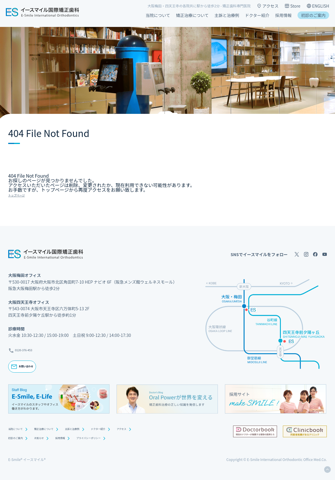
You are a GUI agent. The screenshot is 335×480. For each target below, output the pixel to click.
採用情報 (283, 15)
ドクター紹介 (257, 15)
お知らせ (52, 439)
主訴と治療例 (227, 15)
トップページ (22, 194)
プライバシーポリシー (120, 439)
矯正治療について (192, 15)
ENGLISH (317, 6)
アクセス (267, 6)
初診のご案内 (313, 15)
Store (292, 6)
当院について (158, 15)
